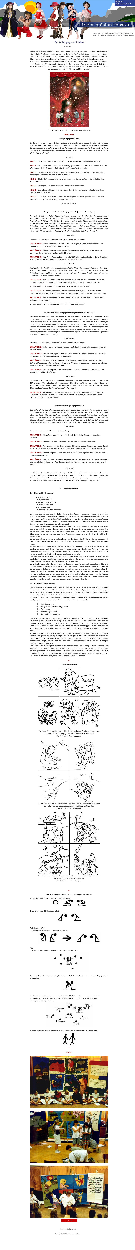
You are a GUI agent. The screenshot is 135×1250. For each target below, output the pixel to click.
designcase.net (72, 1229)
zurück (69, 1220)
